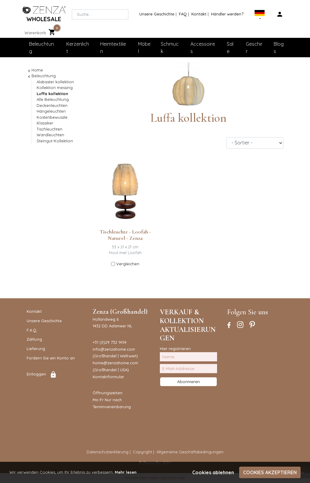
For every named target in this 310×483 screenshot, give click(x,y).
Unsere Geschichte (156, 14)
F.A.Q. (32, 330)
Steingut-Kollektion (55, 140)
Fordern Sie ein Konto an (51, 358)
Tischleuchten (49, 129)
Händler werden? (227, 14)
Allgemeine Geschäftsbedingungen (190, 451)
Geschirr (254, 47)
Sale (230, 47)
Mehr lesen (126, 472)
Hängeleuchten (51, 111)
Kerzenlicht (77, 47)
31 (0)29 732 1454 (111, 342)
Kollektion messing (55, 87)
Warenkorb (35, 32)
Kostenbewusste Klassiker (52, 120)
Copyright (142, 451)
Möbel (144, 47)
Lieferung (36, 348)
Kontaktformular (108, 376)
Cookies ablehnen (213, 472)
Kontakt (198, 14)
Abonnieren (188, 381)
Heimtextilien (113, 47)
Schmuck (170, 47)
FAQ (183, 14)
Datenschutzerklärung (107, 451)
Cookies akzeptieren (270, 472)
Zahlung (34, 339)
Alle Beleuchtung (53, 99)
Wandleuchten (50, 134)
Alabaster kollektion (55, 81)
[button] (259, 15)
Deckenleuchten (52, 105)
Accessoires (202, 47)
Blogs (279, 47)
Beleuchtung (41, 47)
